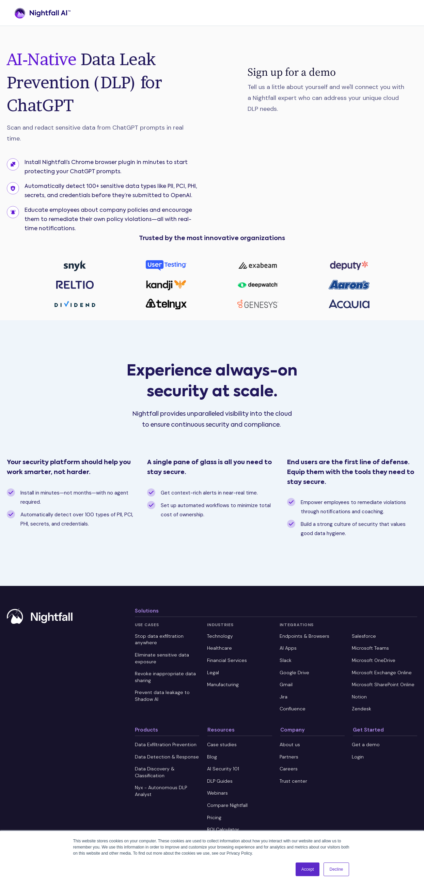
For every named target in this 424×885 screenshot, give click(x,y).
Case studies (222, 744)
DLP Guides (220, 781)
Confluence (292, 709)
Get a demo (366, 744)
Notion (359, 697)
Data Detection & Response (167, 757)
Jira (283, 697)
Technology (220, 636)
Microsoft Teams (370, 648)
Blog (212, 757)
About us (290, 744)
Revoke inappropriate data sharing (165, 676)
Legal (213, 672)
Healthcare (219, 648)
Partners (289, 757)
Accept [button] (307, 869)
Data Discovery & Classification (154, 772)
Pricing (214, 817)
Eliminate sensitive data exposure (162, 658)
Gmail (286, 684)
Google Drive (294, 672)
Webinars (217, 793)
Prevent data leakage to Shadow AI (162, 695)
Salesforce (364, 636)
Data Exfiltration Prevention (166, 744)
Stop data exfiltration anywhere (159, 639)
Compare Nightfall (227, 805)
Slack (286, 660)
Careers (289, 769)
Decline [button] (336, 869)
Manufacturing (223, 684)
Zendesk (361, 709)
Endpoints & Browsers (304, 636)
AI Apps (288, 648)
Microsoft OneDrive (373, 660)
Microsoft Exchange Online (382, 672)
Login (358, 757)
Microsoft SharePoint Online (383, 684)
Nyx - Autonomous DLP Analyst (161, 790)
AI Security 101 (223, 769)
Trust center (293, 781)
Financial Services (227, 660)
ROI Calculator (223, 829)
